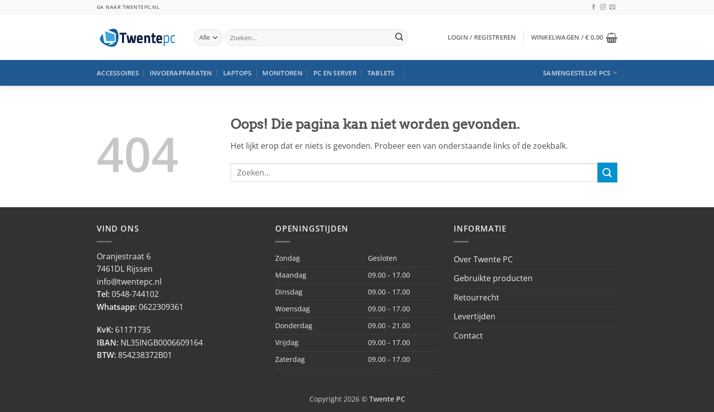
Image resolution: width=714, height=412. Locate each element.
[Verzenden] (399, 37)
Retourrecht (476, 297)
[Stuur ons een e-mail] (612, 7)
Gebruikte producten (493, 278)
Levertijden (474, 316)
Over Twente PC (483, 259)
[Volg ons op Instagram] (603, 7)
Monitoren (282, 72)
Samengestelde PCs (580, 72)
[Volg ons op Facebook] (593, 7)
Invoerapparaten (181, 72)
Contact (468, 335)
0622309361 (161, 306)
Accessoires (118, 72)
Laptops (237, 72)
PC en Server (335, 72)
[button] (482, 37)
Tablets (381, 72)
